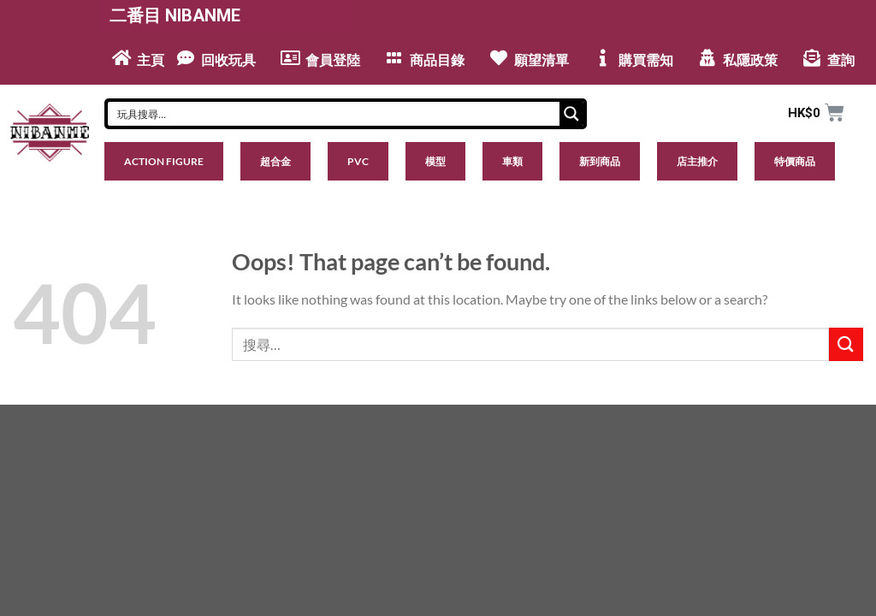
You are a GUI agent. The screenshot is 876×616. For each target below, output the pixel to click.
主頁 (150, 60)
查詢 (841, 60)
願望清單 (541, 60)
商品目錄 (437, 60)
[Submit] (846, 344)
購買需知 (646, 60)
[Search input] (334, 114)
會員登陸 (332, 60)
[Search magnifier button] (571, 114)
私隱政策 (750, 60)
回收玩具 (228, 60)
